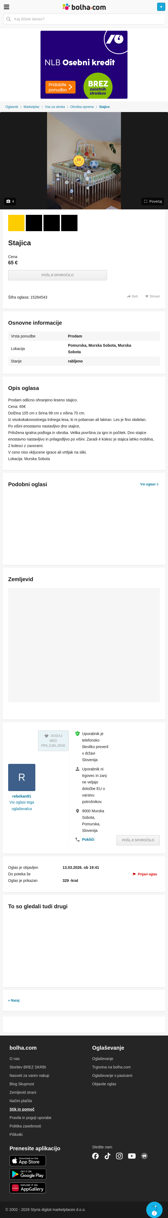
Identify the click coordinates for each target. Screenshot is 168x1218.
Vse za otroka (55, 107)
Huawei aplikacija (28, 1187)
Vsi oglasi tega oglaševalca (21, 805)
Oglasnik (11, 107)
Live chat (154, 1210)
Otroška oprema (82, 107)
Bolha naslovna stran (84, 7)
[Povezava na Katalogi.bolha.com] (84, 65)
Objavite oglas (104, 1084)
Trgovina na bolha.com (111, 1067)
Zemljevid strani (23, 1092)
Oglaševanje (102, 1058)
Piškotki (16, 1134)
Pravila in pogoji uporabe (30, 1117)
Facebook (95, 1156)
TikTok (107, 1156)
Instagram (119, 1156)
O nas (15, 1058)
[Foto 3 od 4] (51, 223)
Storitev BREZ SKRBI (28, 1067)
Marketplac (32, 107)
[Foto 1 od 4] (16, 223)
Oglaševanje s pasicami (112, 1075)
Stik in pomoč (22, 1109)
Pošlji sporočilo (58, 275)
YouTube (132, 1156)
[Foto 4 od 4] (69, 223)
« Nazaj (13, 1000)
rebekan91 (21, 796)
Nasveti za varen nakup (29, 1075)
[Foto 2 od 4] (34, 223)
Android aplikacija (28, 1174)
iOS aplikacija (28, 1160)
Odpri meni (6, 7)
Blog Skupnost (22, 1084)
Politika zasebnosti (25, 1126)
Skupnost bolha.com (144, 1156)
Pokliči (88, 839)
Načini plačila (21, 1101)
